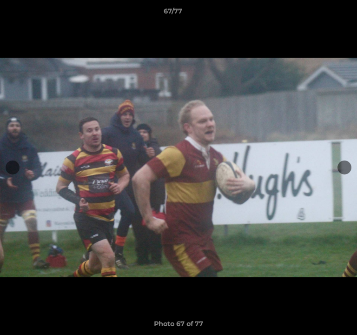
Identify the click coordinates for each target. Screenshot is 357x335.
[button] (323, 13)
